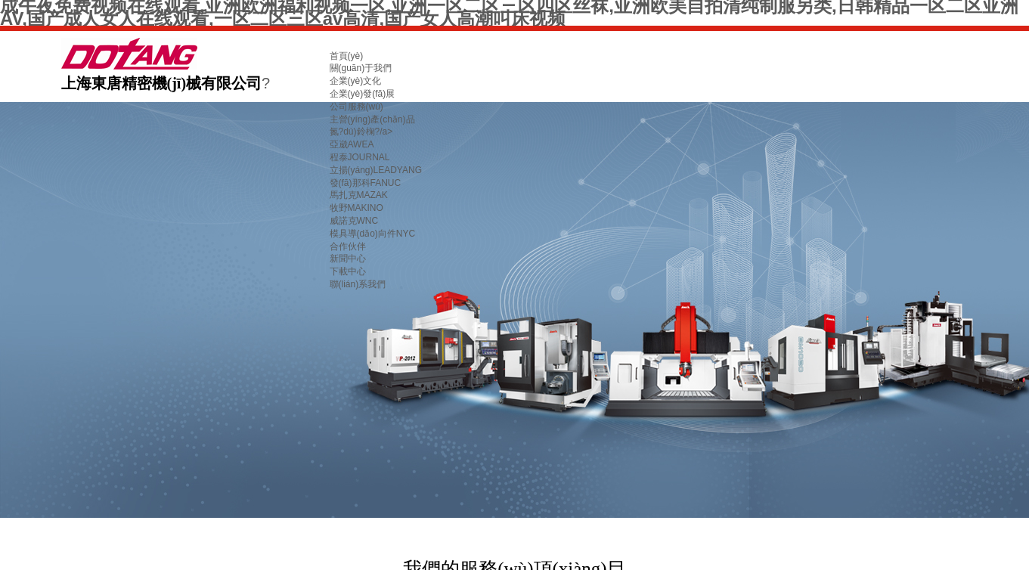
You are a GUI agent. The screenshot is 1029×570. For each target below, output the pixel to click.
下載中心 (348, 271)
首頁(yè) (347, 56)
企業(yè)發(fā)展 (362, 93)
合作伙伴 (348, 246)
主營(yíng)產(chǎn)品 (372, 119)
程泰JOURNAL (360, 157)
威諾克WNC (354, 220)
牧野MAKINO (356, 208)
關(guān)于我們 (361, 68)
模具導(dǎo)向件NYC (373, 233)
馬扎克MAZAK (359, 195)
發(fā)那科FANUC (365, 183)
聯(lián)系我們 (358, 284)
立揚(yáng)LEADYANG (376, 170)
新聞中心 (348, 258)
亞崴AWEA (352, 144)
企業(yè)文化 (356, 81)
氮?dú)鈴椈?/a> (361, 131)
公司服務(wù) (356, 106)
